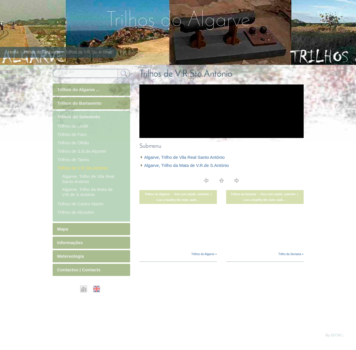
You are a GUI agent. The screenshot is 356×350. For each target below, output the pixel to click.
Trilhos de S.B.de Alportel (82, 151)
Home (13, 52)
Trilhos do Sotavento (41, 52)
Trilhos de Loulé (73, 126)
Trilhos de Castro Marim (81, 203)
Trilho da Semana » (291, 254)
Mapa (62, 228)
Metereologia (70, 256)
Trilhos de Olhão (73, 142)
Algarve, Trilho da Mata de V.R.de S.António (186, 165)
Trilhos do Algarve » (204, 254)
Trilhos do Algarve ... (78, 89)
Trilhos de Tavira (73, 159)
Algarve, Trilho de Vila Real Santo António (184, 157)
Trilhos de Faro (72, 134)
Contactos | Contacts (79, 269)
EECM (336, 335)
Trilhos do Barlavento (79, 103)
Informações (70, 242)
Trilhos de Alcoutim (76, 212)
